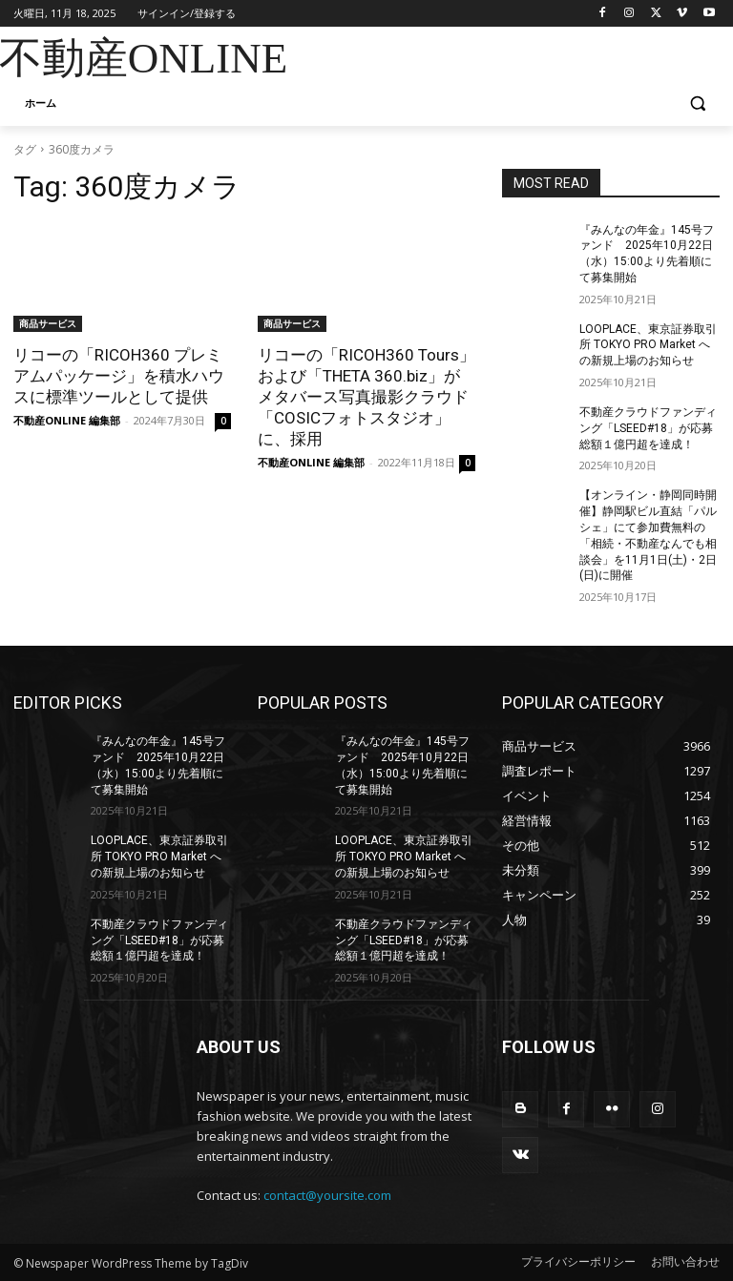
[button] (697, 103)
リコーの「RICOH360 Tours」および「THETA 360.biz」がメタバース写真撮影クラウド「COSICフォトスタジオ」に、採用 (366, 396)
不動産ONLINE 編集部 (66, 420)
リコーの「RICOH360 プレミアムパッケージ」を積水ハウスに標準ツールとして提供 (118, 375)
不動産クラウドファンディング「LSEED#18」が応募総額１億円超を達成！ (648, 428)
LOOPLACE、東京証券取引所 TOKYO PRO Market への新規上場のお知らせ (648, 345)
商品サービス (47, 323)
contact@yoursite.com (327, 1195)
